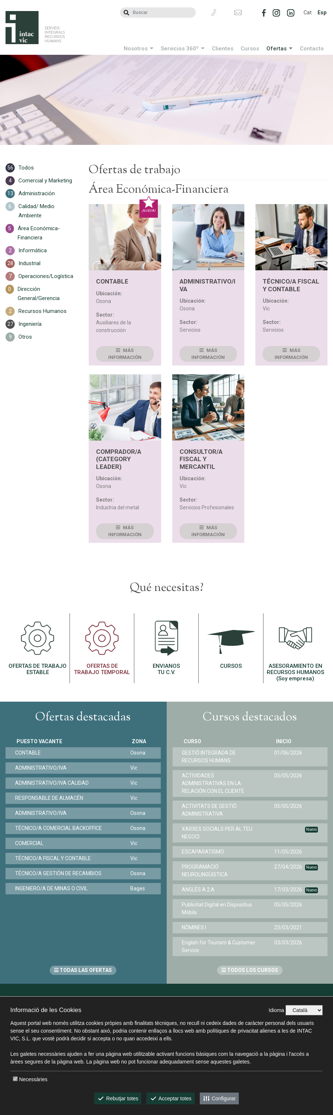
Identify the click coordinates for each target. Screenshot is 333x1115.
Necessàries (33, 1079)
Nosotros (136, 48)
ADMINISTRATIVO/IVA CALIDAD (53, 783)
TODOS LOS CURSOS (250, 970)
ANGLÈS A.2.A (200, 890)
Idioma (276, 1010)
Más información (125, 354)
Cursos (250, 48)
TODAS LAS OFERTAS (83, 970)
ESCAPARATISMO (205, 852)
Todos (26, 167)
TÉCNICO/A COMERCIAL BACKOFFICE (60, 828)
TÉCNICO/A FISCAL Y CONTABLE (291, 285)
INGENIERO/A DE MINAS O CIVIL (53, 888)
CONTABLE (112, 281)
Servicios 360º (180, 48)
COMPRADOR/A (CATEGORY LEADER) (118, 459)
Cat (308, 12)
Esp (322, 12)
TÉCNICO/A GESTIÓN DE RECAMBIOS (60, 873)
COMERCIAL (31, 843)
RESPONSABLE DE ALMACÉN (51, 798)
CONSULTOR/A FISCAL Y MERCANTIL (201, 459)
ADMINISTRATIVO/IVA (42, 768)
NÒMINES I (196, 927)
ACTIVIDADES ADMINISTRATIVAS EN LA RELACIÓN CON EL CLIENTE (215, 783)
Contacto (312, 48)
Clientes (222, 48)
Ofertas (276, 48)
